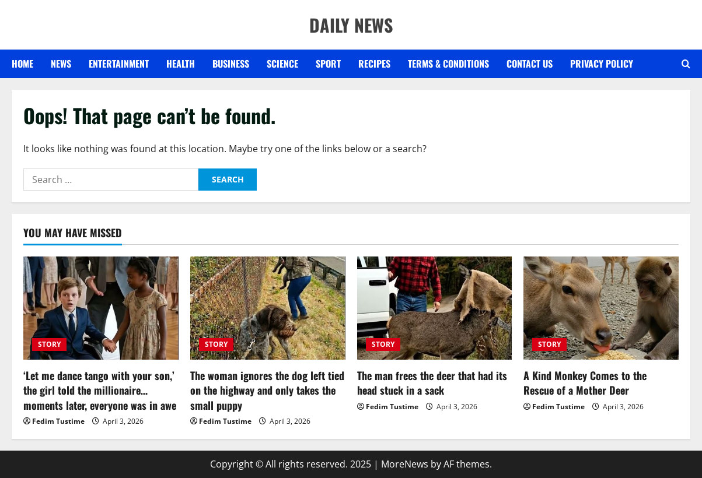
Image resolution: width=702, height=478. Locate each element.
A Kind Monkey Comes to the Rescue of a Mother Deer (585, 383)
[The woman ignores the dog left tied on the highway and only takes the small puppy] (267, 308)
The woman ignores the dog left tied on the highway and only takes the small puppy (267, 390)
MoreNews (404, 464)
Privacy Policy (601, 64)
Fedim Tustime (58, 421)
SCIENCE (282, 64)
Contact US (530, 64)
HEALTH (180, 64)
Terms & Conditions (448, 64)
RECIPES (374, 64)
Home (22, 64)
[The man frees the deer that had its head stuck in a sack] (434, 308)
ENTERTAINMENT (119, 64)
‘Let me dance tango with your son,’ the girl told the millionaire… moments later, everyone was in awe (99, 390)
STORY (49, 344)
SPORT (328, 64)
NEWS (61, 64)
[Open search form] (686, 64)
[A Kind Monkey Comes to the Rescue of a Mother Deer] (601, 308)
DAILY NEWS (351, 25)
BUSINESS (230, 64)
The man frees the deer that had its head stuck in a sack (432, 383)
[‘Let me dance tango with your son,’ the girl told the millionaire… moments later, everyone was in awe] (101, 308)
